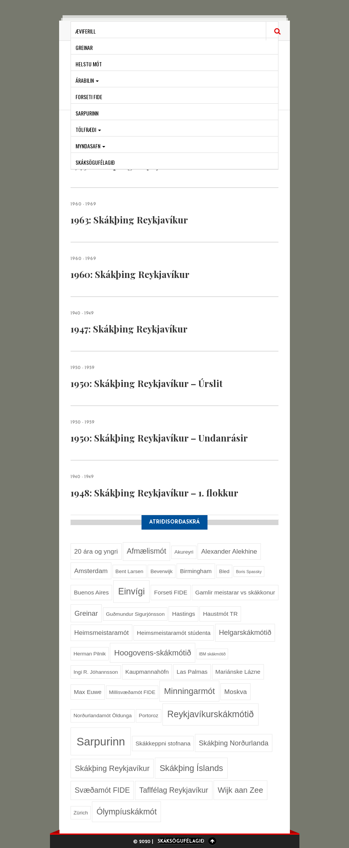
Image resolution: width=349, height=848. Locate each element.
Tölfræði (88, 129)
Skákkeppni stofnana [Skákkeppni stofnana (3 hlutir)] (162, 743)
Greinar (84, 47)
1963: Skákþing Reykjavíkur (129, 220)
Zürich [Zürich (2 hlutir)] (81, 813)
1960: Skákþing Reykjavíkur (130, 274)
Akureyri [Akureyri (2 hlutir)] (183, 552)
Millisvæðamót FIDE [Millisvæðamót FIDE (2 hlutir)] (132, 692)
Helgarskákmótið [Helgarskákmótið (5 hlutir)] (245, 632)
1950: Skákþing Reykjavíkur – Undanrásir (159, 438)
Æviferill (86, 31)
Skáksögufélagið (95, 162)
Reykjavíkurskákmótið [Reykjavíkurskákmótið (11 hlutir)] (210, 714)
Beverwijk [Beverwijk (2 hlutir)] (161, 571)
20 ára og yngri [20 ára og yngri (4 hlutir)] (96, 551)
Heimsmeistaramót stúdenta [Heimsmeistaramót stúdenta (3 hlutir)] (174, 633)
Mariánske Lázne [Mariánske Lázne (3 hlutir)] (238, 671)
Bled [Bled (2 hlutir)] (224, 571)
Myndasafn (90, 146)
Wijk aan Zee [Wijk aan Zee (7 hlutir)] (240, 790)
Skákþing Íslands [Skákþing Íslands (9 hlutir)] (191, 768)
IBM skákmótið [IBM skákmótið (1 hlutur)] (212, 654)
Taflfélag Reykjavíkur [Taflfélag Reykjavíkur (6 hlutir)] (173, 790)
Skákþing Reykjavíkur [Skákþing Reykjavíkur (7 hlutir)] (112, 768)
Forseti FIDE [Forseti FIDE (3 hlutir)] (170, 592)
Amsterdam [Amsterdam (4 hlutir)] (91, 571)
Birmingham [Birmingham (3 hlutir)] (196, 571)
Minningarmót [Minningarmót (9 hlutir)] (189, 691)
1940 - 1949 (82, 313)
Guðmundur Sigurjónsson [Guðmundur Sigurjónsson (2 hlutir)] (135, 614)
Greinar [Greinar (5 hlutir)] (86, 613)
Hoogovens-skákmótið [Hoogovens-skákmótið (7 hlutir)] (152, 653)
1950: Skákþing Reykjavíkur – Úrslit (147, 383)
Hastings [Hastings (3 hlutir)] (183, 613)
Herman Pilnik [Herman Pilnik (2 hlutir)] (90, 654)
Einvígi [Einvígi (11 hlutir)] (131, 591)
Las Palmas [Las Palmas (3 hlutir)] (192, 671)
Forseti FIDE (89, 97)
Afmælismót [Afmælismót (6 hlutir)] (146, 551)
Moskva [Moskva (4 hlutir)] (235, 691)
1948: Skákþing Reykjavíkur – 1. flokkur (154, 493)
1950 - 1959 (83, 368)
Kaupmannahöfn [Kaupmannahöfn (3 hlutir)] (147, 671)
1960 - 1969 (83, 204)
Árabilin (87, 80)
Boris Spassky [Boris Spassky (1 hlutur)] (249, 571)
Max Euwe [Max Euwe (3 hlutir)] (87, 692)
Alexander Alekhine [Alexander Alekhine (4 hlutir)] (229, 551)
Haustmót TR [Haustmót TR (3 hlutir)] (220, 613)
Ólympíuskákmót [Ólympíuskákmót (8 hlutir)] (126, 811)
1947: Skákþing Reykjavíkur (129, 329)
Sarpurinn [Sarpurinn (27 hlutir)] (101, 741)
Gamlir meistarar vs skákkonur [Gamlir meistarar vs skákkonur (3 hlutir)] (235, 592)
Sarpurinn (87, 113)
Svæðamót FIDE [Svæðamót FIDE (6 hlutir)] (102, 790)
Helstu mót (89, 64)
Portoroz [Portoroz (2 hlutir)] (148, 715)
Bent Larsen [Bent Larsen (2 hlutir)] (129, 571)
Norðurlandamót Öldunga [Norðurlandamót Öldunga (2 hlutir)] (103, 715)
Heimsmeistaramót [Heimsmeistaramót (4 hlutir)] (101, 632)
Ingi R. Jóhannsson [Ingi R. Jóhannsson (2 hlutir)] (96, 672)
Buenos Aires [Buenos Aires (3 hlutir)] (91, 592)
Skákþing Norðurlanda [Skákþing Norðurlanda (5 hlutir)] (233, 743)
